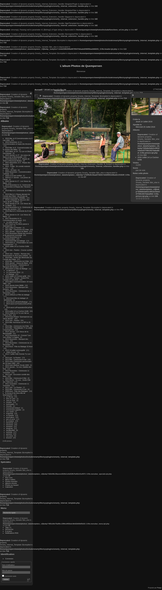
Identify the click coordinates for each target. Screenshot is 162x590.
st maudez (10, 415)
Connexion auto (9, 576)
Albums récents (11, 483)
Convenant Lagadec (13, 410)
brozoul (9, 438)
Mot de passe (7, 570)
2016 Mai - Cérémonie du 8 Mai (17, 261)
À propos (8, 531)
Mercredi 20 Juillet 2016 (145, 127)
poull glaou (10, 417)
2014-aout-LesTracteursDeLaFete (19, 304)
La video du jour (12, 222)
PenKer (9, 402)
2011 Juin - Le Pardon (13, 387)
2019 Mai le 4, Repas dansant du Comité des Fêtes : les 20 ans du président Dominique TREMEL (16, 196)
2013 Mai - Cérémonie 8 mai (15, 359)
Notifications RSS (11, 533)
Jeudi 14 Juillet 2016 (144, 122)
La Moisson (10, 270)
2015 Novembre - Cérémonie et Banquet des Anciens (16, 266)
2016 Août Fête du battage (15, 241)
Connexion (9, 559)
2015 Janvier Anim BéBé (14, 285)
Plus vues (9, 477)
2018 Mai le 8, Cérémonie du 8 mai (18, 211)
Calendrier (9, 487)
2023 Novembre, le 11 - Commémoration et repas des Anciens (17, 143)
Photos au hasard (11, 485)
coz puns (9, 436)
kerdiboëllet (10, 430)
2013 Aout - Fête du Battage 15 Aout (18, 346)
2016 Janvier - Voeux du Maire (16, 263)
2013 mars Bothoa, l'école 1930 (17, 365)
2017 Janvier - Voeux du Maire (16, 231)
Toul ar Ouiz (10, 400)
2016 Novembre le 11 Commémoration (12, 238)
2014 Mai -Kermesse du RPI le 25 (18, 322)
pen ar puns (10, 419)
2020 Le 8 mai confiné (13, 175)
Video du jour (11, 352)
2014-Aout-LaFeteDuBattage (17, 302)
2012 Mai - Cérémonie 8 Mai (15, 378)
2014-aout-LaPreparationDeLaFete (19, 307)
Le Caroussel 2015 (13, 272)
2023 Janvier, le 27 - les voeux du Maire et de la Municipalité (16, 156)
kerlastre (9, 426)
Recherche (9, 529)
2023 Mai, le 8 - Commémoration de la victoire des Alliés (17, 148)
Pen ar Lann (10, 398)
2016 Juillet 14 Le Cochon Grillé (17, 246)
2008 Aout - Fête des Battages (16, 391)
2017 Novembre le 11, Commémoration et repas (12, 219)
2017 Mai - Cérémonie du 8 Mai (17, 229)
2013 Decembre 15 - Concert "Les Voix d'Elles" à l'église (17, 336)
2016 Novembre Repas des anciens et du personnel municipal (17, 234)
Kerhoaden (10, 404)
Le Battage (10, 274)
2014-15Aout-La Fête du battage (17, 295)
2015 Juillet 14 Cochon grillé (15, 276)
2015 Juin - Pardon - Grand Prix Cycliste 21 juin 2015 (16, 279)
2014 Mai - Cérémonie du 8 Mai (17, 326)
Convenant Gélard (13, 408)
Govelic (9, 406)
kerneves (9, 425)
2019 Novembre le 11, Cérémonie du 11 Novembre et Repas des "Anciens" (18, 186)
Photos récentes (11, 481)
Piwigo (159, 588)
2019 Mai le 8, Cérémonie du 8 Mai (18, 190)
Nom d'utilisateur (8, 565)
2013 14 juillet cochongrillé (15, 350)
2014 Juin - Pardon (12, 320)
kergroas (9, 428)
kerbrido (9, 432)
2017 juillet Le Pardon (13, 228)
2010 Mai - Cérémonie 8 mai (15, 389)
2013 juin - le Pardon (13, 358)
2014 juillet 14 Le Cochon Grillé (17, 311)
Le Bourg (9, 397)
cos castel (10, 412)
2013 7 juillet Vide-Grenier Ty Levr (18, 354)
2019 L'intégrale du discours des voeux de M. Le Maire (16, 201)
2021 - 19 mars (11, 170)
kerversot (9, 423)
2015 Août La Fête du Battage (16, 269)
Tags (7, 527)
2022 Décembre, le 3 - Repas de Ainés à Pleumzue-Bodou (16, 160)
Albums (5, 121)
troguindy (9, 413)
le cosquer (10, 421)
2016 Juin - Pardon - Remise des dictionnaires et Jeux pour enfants (16, 254)
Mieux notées (10, 479)
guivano (9, 434)
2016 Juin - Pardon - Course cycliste (18, 250)
